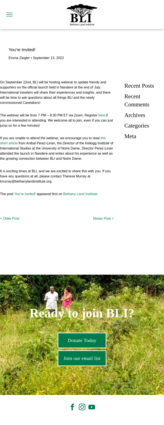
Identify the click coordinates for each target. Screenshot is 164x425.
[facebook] (72, 407)
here (101, 115)
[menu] (9, 14)
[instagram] (82, 407)
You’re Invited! (25, 194)
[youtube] (91, 407)
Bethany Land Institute (80, 194)
